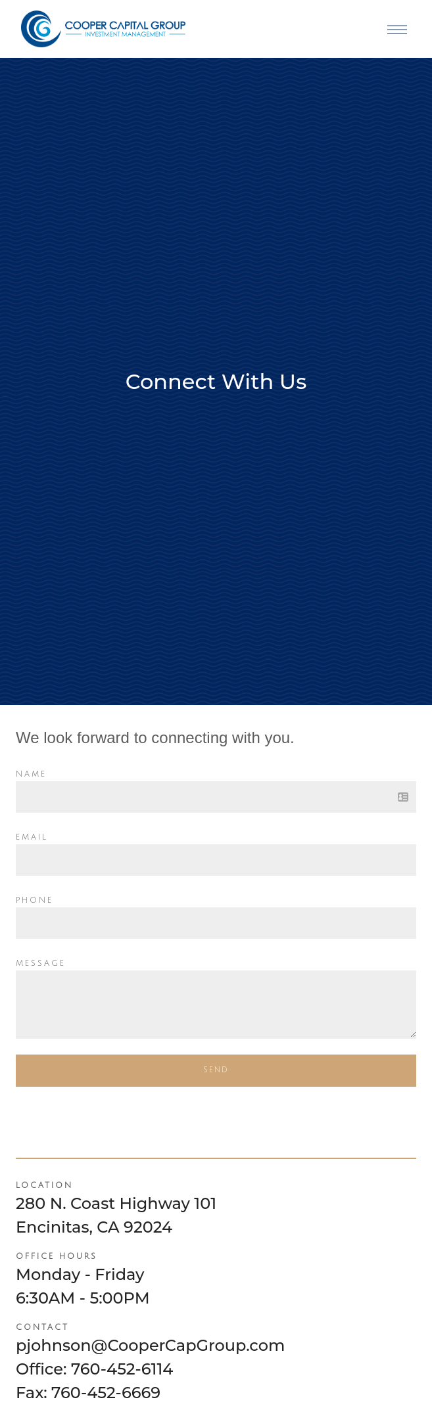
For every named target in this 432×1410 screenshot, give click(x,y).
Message (41, 963)
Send (216, 1070)
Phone (34, 900)
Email (32, 837)
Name (31, 774)
